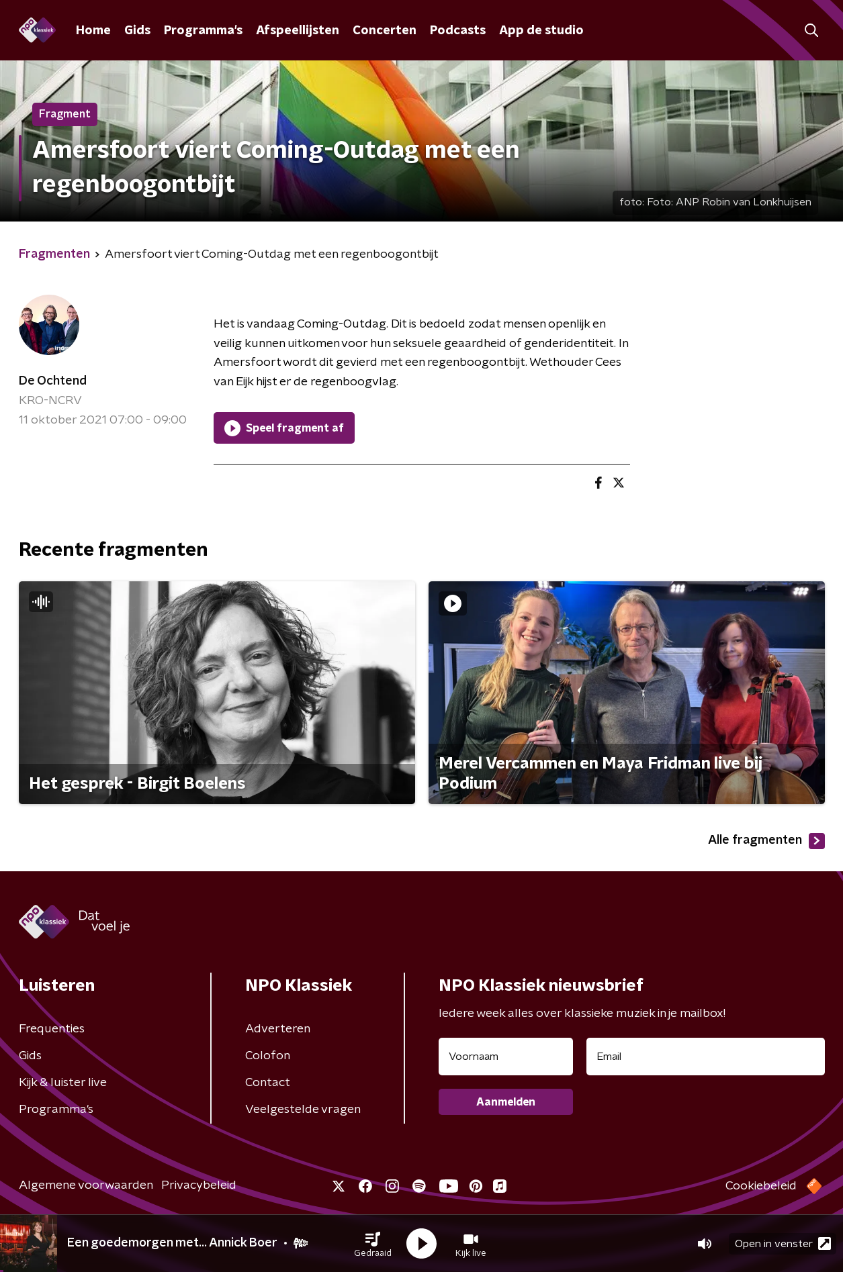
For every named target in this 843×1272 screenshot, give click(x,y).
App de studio (541, 31)
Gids (137, 31)
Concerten (384, 31)
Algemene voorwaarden (86, 1185)
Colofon (267, 1056)
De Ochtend (53, 381)
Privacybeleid (198, 1185)
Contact (267, 1083)
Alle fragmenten (766, 841)
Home (93, 31)
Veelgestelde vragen (303, 1110)
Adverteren (277, 1029)
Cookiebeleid (761, 1186)
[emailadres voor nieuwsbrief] (705, 1056)
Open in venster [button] (783, 1243)
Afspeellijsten (297, 31)
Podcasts (458, 31)
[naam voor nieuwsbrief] (506, 1056)
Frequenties (52, 1029)
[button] (372, 1243)
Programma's (203, 31)
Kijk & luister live (63, 1083)
